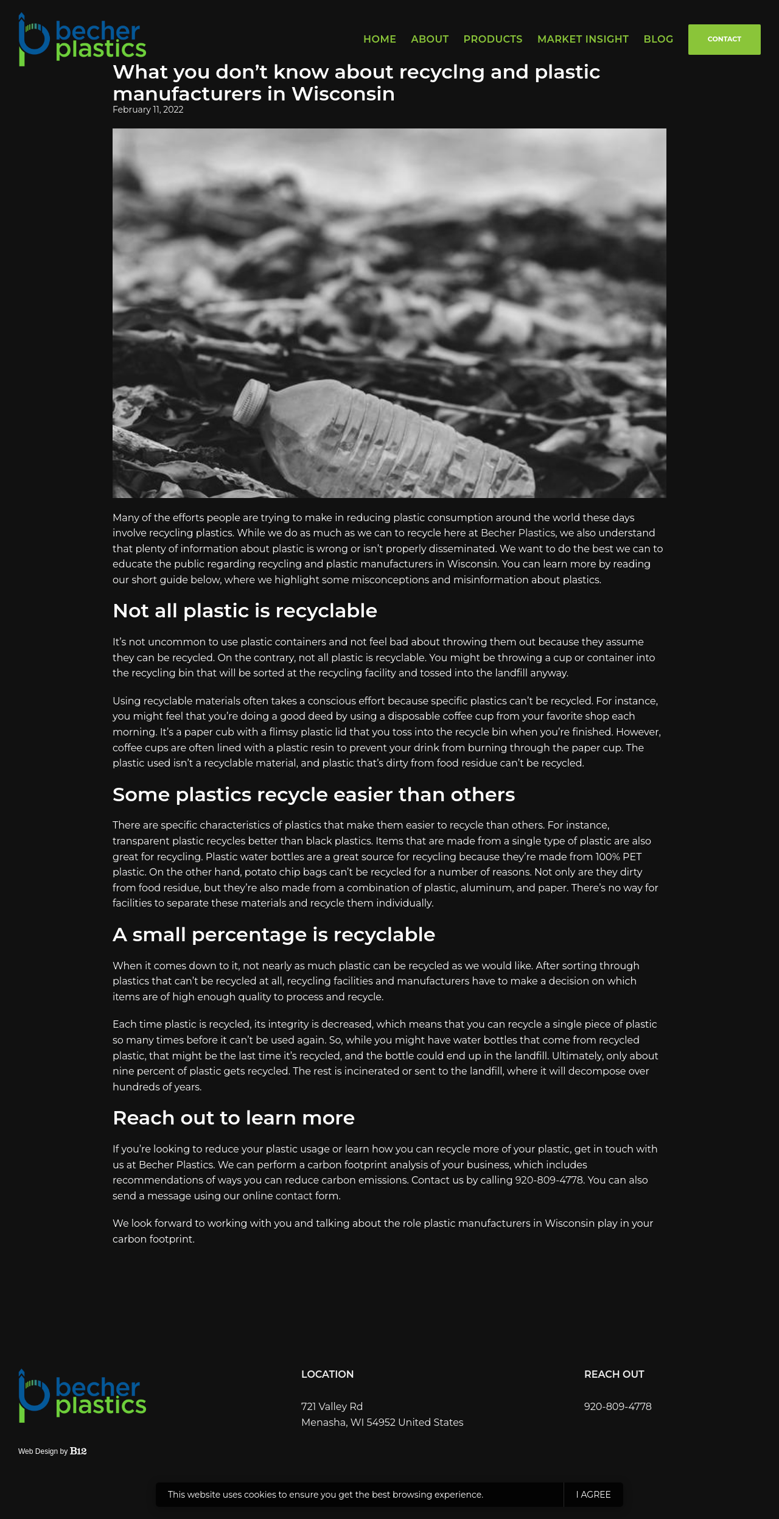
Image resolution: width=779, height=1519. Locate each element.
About (430, 39)
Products (493, 39)
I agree (593, 1494)
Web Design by (52, 1451)
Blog (658, 39)
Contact (724, 39)
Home (379, 39)
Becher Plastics (518, 533)
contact (294, 1196)
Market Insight (583, 39)
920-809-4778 (549, 1180)
